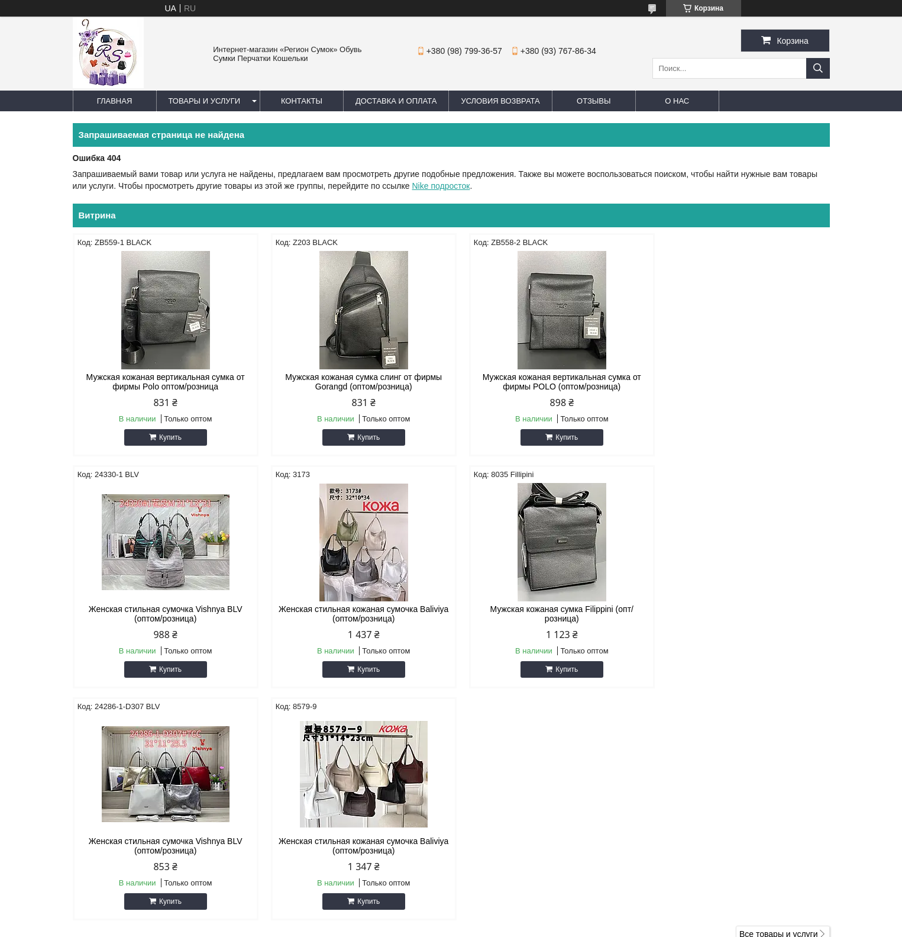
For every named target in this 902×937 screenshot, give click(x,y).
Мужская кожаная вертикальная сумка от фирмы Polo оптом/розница (162, 381)
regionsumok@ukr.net (510, 815)
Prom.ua (501, 915)
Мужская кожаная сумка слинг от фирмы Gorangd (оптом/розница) (354, 381)
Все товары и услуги (778, 702)
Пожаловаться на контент (455, 926)
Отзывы (593, 100)
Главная (114, 100)
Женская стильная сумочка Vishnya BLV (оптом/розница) (739, 381)
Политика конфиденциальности (556, 926)
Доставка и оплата (396, 100)
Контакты (301, 100)
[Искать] (818, 68)
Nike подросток (441, 186)
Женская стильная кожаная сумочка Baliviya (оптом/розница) (162, 613)
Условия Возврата (500, 100)
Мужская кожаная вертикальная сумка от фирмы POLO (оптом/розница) (547, 381)
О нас (677, 100)
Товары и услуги (205, 100)
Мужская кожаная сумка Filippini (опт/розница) (354, 613)
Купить (167, 437)
